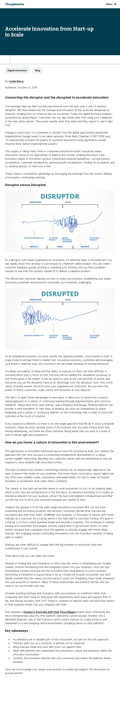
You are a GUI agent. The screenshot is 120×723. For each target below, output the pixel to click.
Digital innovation (17, 70)
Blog (37, 70)
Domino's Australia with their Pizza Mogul (49, 612)
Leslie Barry (16, 81)
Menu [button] (111, 4)
